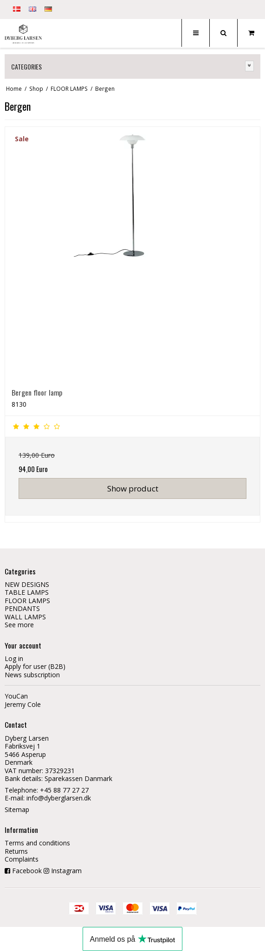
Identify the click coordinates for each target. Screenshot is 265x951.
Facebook (27, 870)
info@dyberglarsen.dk (58, 798)
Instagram (66, 870)
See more (19, 624)
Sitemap (17, 809)
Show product (132, 488)
